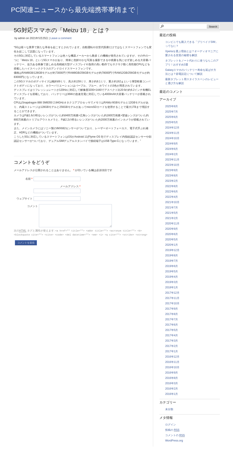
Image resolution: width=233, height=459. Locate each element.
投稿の (172, 430)
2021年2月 (171, 218)
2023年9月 (171, 170)
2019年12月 (172, 250)
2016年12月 (172, 356)
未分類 (169, 409)
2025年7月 (171, 111)
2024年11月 (172, 133)
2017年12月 (172, 292)
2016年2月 (171, 388)
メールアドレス (69, 186)
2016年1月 (171, 394)
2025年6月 (171, 117)
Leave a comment (60, 38)
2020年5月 (171, 239)
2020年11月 (172, 223)
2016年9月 (171, 372)
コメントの (175, 435)
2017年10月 (172, 303)
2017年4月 (171, 335)
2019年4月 (171, 276)
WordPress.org (174, 440)
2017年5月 (171, 330)
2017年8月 (171, 314)
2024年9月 (171, 143)
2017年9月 (171, 308)
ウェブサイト (24, 198)
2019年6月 (171, 266)
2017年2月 (171, 346)
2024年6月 (171, 148)
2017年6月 (171, 324)
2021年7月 (171, 207)
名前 (28, 178)
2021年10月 (172, 202)
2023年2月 (171, 180)
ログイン (170, 424)
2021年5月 (171, 212)
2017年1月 (171, 351)
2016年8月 (171, 378)
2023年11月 (172, 159)
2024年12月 (172, 127)
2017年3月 (171, 340)
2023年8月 (171, 175)
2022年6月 (171, 191)
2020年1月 (171, 244)
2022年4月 (171, 196)
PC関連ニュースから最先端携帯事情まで (73, 9)
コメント (32, 206)
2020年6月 (171, 234)
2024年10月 (172, 138)
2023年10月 (172, 164)
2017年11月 (172, 298)
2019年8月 (171, 255)
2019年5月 (171, 271)
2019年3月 (171, 282)
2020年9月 (171, 228)
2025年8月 (171, 106)
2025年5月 (171, 122)
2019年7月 (171, 260)
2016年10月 (172, 367)
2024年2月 (171, 154)
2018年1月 (171, 287)
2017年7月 (171, 319)
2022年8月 (171, 186)
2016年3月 (171, 383)
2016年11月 (172, 362)
